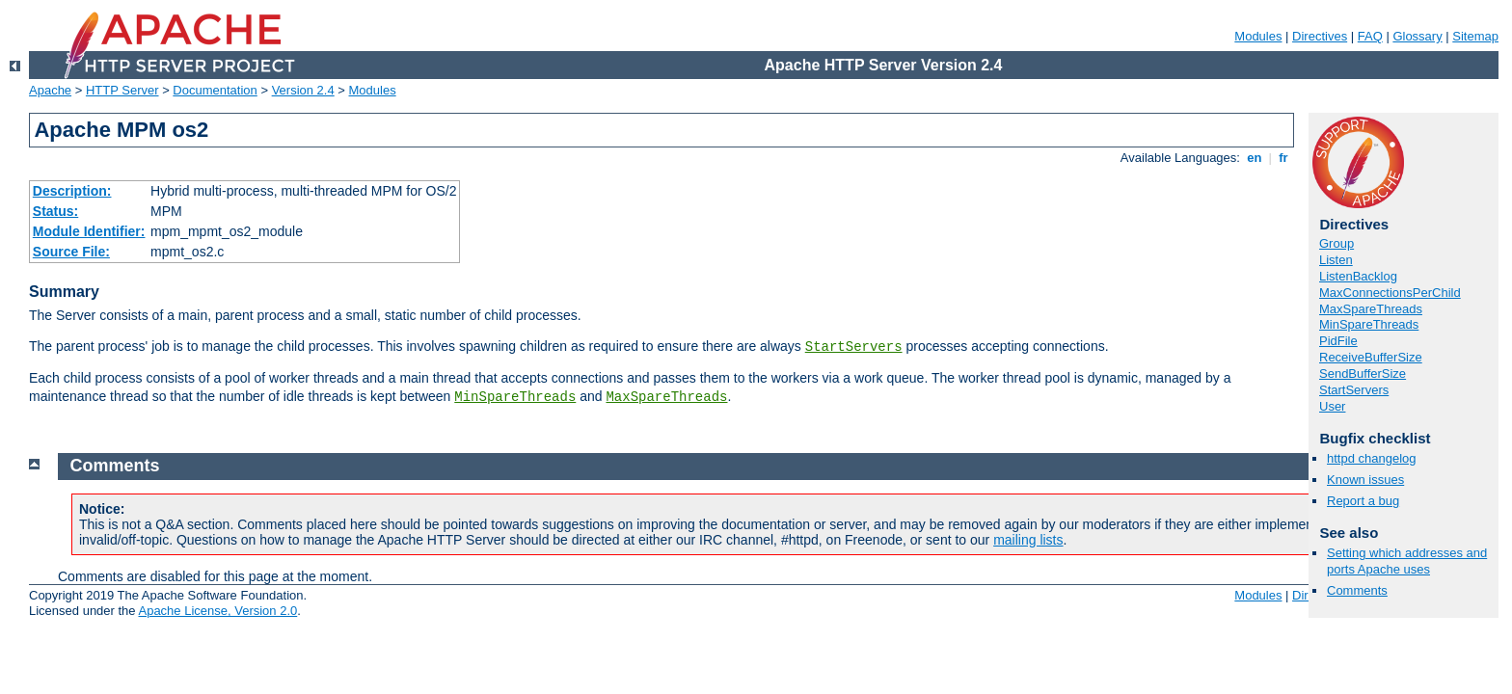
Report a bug (1363, 501)
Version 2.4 (303, 90)
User (1332, 406)
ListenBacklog (1358, 276)
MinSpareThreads (515, 397)
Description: (72, 191)
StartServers (854, 347)
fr (1284, 157)
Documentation (214, 90)
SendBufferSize (1362, 373)
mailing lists (1028, 539)
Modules (1258, 36)
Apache (50, 90)
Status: (55, 211)
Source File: (71, 251)
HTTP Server (122, 90)
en (1254, 157)
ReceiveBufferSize (1370, 357)
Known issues (1365, 479)
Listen (1336, 260)
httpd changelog (1372, 458)
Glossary (1417, 36)
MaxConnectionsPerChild (1390, 292)
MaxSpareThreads (666, 397)
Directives (1319, 36)
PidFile (1338, 341)
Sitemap (1475, 36)
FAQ (1370, 36)
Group (1336, 243)
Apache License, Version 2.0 (217, 610)
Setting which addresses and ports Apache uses (1407, 561)
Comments (1357, 590)
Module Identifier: (89, 231)
